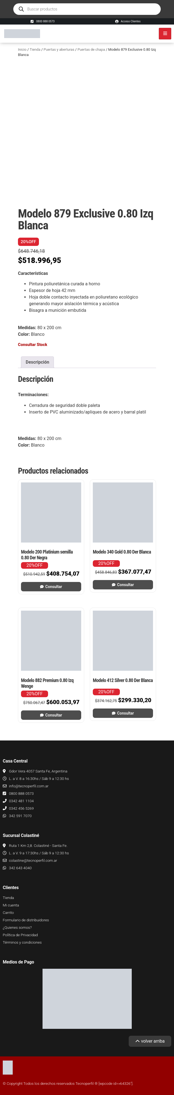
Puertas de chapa (91, 49)
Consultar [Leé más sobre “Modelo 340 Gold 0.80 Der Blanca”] (125, 585)
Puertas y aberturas (59, 49)
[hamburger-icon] (165, 33)
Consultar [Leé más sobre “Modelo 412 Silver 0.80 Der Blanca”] (125, 713)
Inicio (22, 49)
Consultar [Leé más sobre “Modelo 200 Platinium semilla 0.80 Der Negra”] (53, 586)
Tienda (35, 49)
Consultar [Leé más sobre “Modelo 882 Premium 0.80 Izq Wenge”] (53, 715)
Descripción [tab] (37, 362)
